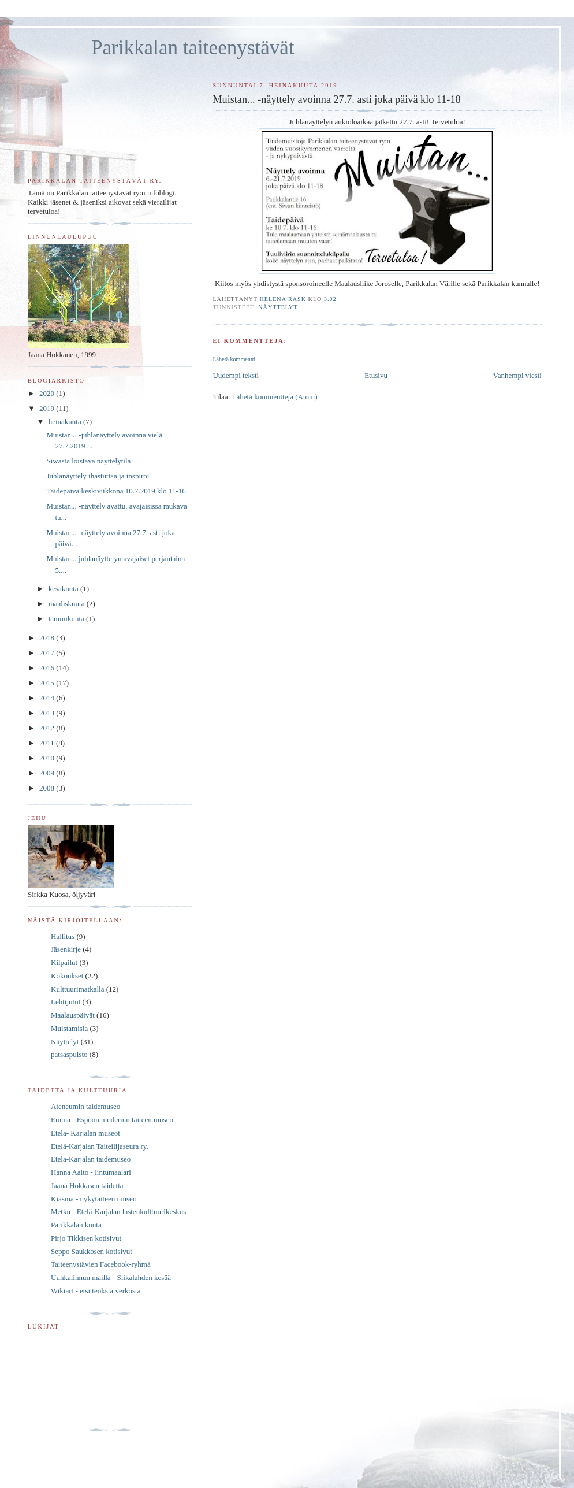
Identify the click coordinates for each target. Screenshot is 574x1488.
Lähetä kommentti (234, 359)
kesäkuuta (64, 588)
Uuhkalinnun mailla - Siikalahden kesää (111, 1277)
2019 (47, 408)
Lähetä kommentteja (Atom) (275, 396)
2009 (47, 773)
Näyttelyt (277, 307)
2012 (47, 727)
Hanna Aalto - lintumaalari (91, 1172)
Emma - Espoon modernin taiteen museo (112, 1119)
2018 (47, 637)
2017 (47, 652)
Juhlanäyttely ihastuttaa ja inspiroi (97, 476)
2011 (47, 743)
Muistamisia (69, 1028)
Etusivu (375, 375)
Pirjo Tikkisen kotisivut (86, 1238)
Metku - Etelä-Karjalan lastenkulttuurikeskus (118, 1211)
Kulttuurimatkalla (77, 989)
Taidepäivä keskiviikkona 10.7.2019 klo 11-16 (115, 491)
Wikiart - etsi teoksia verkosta (95, 1290)
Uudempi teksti (236, 375)
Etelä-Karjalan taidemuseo (91, 1159)
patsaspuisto (69, 1054)
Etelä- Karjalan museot (85, 1133)
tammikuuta (67, 618)
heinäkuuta (66, 421)
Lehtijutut (65, 1001)
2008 (47, 788)
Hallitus (62, 936)
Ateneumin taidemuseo (85, 1106)
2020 (47, 393)
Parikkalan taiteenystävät (193, 47)
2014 (47, 697)
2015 (47, 682)
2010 (47, 758)
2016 (47, 667)
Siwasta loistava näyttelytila (88, 461)
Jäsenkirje (66, 949)
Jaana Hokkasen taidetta (87, 1185)
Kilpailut (64, 962)
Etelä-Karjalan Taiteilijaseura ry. (99, 1146)
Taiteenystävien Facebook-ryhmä (101, 1264)
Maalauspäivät (73, 1015)
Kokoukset (67, 975)
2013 (47, 712)
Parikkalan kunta (76, 1224)
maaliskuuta (68, 603)
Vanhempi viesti (517, 375)
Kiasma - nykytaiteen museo (93, 1198)
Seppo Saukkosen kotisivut (91, 1251)
